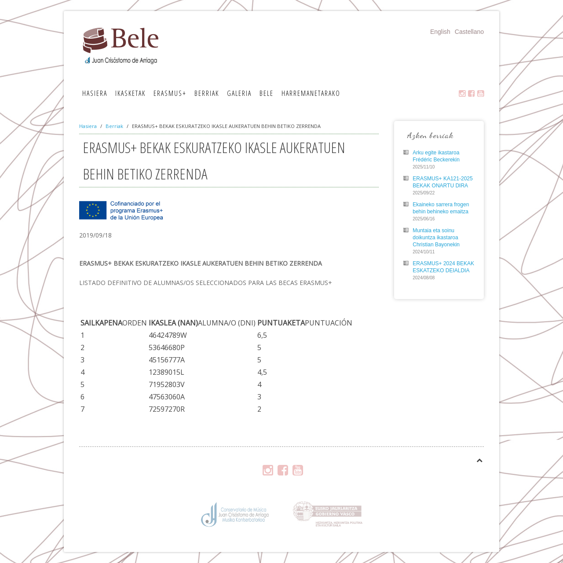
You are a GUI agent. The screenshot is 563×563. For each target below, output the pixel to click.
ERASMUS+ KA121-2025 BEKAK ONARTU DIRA (442, 182)
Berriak (206, 93)
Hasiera (94, 93)
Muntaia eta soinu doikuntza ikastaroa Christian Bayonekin (436, 237)
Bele (267, 93)
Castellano (469, 31)
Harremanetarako (311, 93)
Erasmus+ (170, 93)
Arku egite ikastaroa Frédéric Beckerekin (436, 156)
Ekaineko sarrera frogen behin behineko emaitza (441, 208)
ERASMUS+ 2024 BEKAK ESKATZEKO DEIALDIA (443, 267)
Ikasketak (130, 93)
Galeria (239, 93)
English (440, 31)
